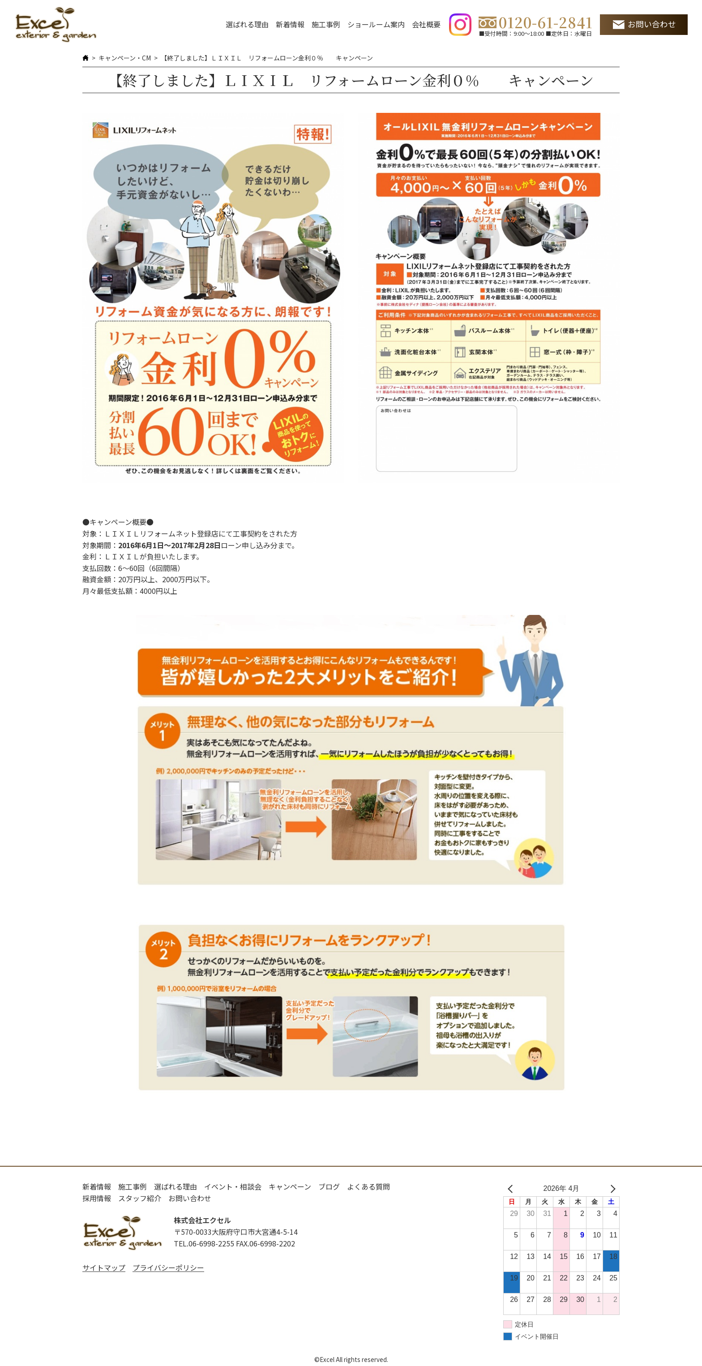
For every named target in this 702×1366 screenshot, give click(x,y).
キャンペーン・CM (124, 57)
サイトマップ (103, 1267)
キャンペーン (290, 1186)
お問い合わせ (652, 24)
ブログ (329, 1186)
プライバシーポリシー (168, 1267)
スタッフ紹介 (139, 1198)
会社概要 (426, 24)
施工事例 (326, 24)
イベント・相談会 (232, 1186)
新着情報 (290, 24)
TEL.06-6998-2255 (204, 1243)
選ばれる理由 (247, 24)
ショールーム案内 (376, 24)
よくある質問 (368, 1186)
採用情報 (96, 1198)
